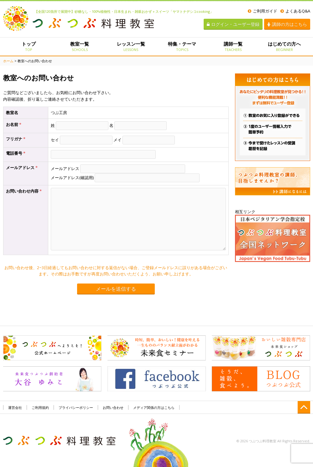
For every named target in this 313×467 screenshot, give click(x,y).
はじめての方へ (284, 46)
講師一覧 (233, 46)
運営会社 (15, 407)
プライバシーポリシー (76, 407)
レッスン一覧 (130, 46)
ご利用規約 (40, 407)
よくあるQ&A (295, 11)
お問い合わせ (113, 407)
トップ (28, 46)
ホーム (8, 60)
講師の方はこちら (287, 24)
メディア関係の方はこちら (154, 407)
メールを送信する (116, 289)
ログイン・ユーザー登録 (233, 24)
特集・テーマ (181, 46)
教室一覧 (79, 46)
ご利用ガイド (262, 11)
